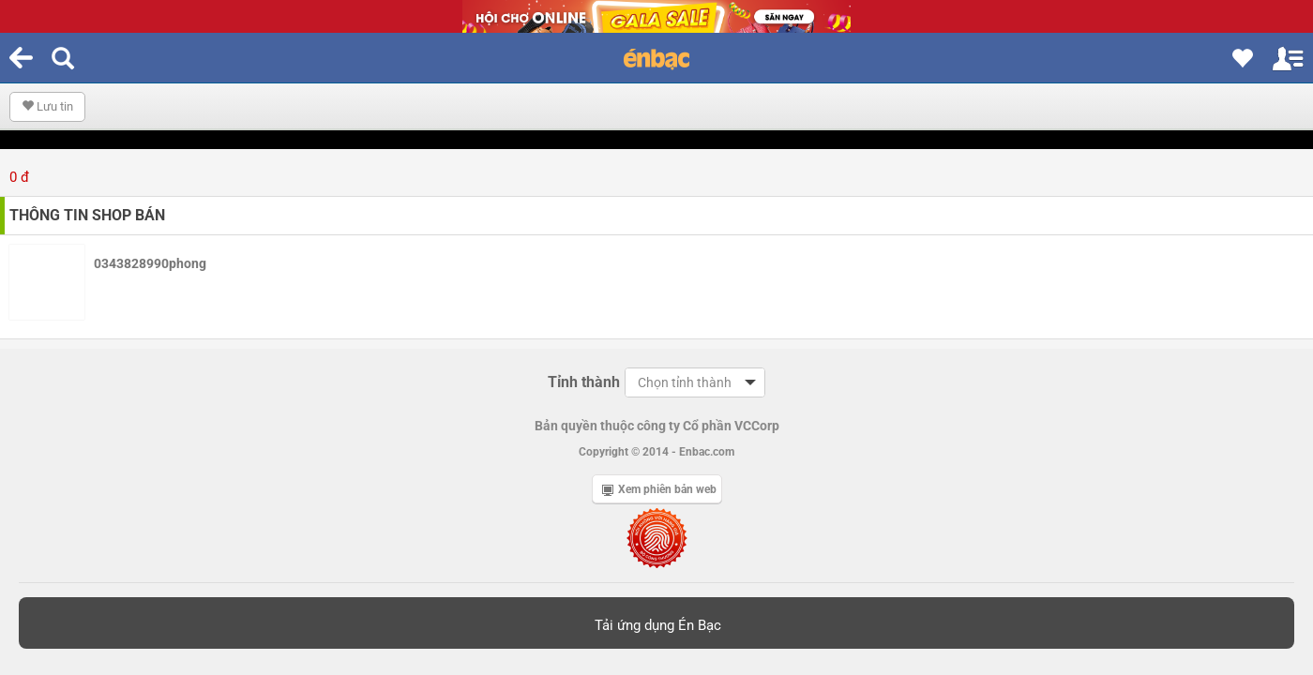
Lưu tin (47, 106)
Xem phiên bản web (659, 489)
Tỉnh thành (584, 382)
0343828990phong (150, 263)
